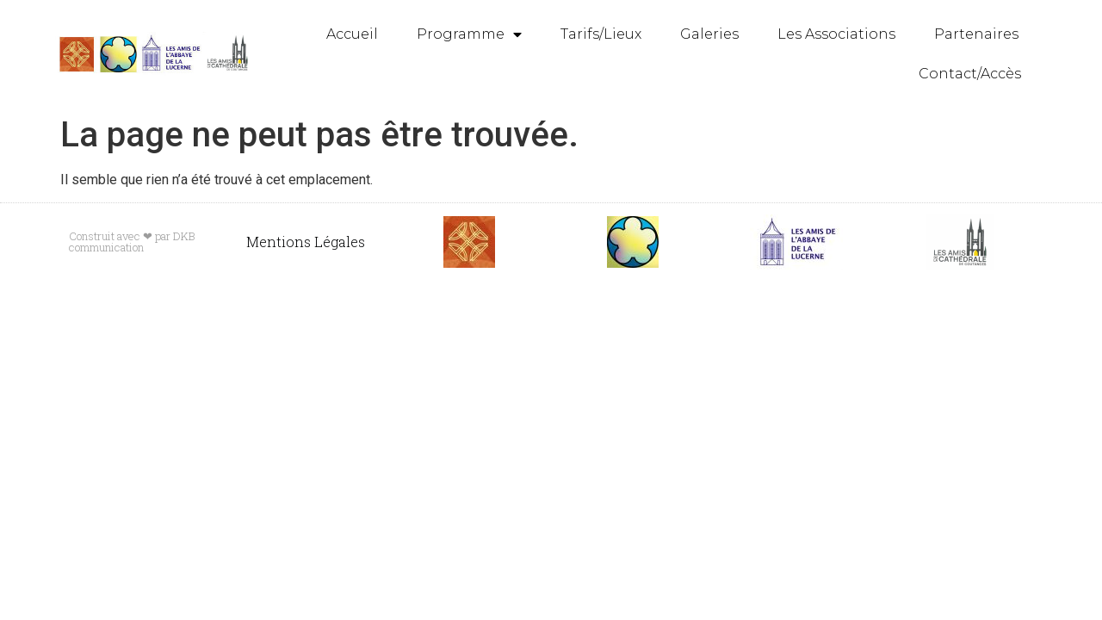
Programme (469, 34)
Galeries (709, 34)
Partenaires (976, 34)
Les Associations (836, 34)
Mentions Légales (305, 241)
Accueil (352, 34)
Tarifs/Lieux (600, 34)
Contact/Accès (970, 73)
